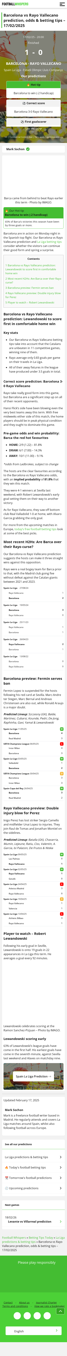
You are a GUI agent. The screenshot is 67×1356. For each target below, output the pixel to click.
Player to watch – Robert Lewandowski (29, 302)
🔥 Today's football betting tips (33, 1167)
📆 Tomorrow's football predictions (33, 1178)
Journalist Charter (46, 1302)
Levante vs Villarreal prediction (29, 1221)
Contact (8, 1302)
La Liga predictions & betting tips (33, 1157)
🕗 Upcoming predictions (33, 1188)
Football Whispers (14, 1238)
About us (24, 1302)
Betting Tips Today (41, 1238)
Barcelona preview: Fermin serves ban (29, 287)
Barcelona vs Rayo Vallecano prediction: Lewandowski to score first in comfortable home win (30, 269)
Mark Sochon (15, 149)
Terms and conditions (15, 1306)
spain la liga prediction (33, 1076)
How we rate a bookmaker (49, 1306)
